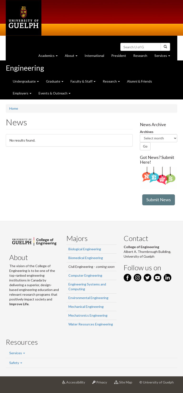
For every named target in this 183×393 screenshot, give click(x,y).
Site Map (125, 384)
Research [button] (111, 81)
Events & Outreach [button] (55, 93)
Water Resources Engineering (90, 324)
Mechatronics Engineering (87, 315)
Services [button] (164, 56)
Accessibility (75, 384)
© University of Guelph (156, 382)
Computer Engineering (85, 275)
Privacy (101, 384)
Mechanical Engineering (86, 307)
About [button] (73, 56)
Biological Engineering (84, 249)
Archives (146, 132)
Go (145, 146)
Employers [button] (22, 93)
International (94, 56)
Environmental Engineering (88, 298)
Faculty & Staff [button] (83, 81)
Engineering (25, 68)
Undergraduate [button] (26, 81)
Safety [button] (15, 363)
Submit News (158, 199)
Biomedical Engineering (85, 258)
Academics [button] (49, 56)
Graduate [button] (54, 81)
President (118, 56)
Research (142, 56)
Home (13, 108)
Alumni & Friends (139, 81)
